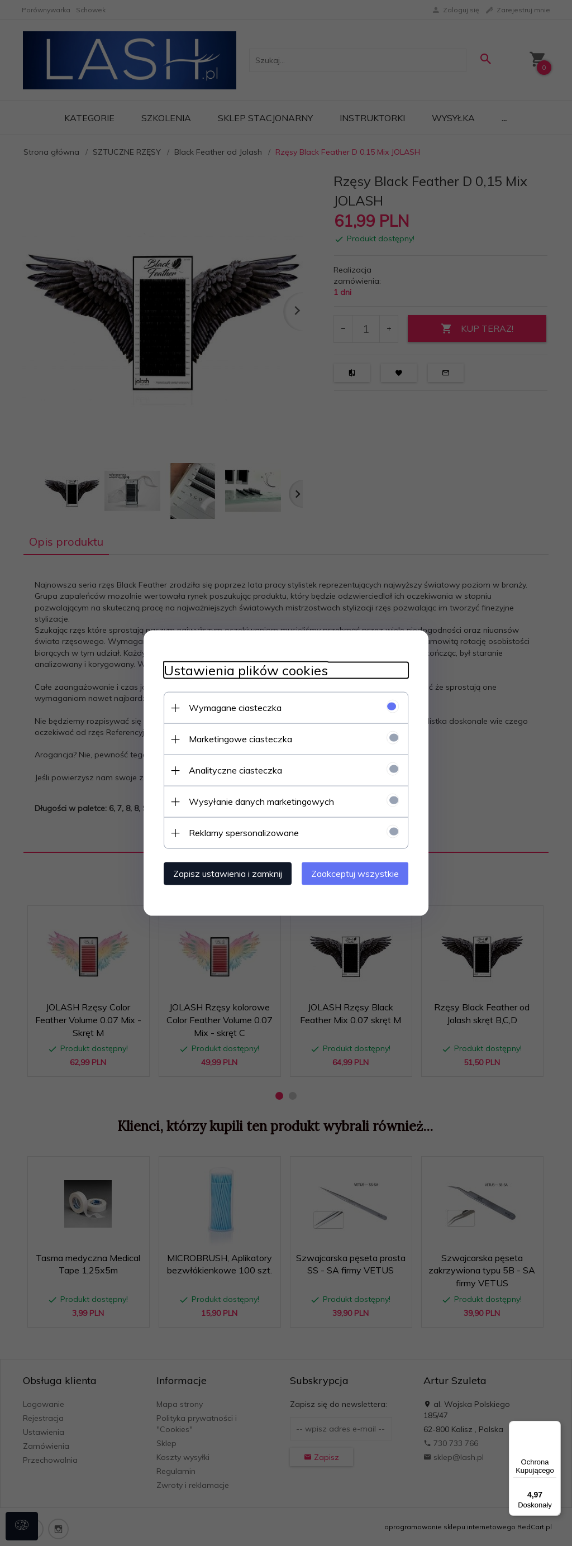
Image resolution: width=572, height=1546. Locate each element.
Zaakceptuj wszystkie (361, 873)
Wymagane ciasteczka (229, 707)
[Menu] (554, 1427)
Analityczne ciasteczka (229, 769)
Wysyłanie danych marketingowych (255, 801)
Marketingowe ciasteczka (234, 738)
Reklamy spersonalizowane (238, 832)
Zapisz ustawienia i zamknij (221, 873)
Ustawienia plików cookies (240, 670)
